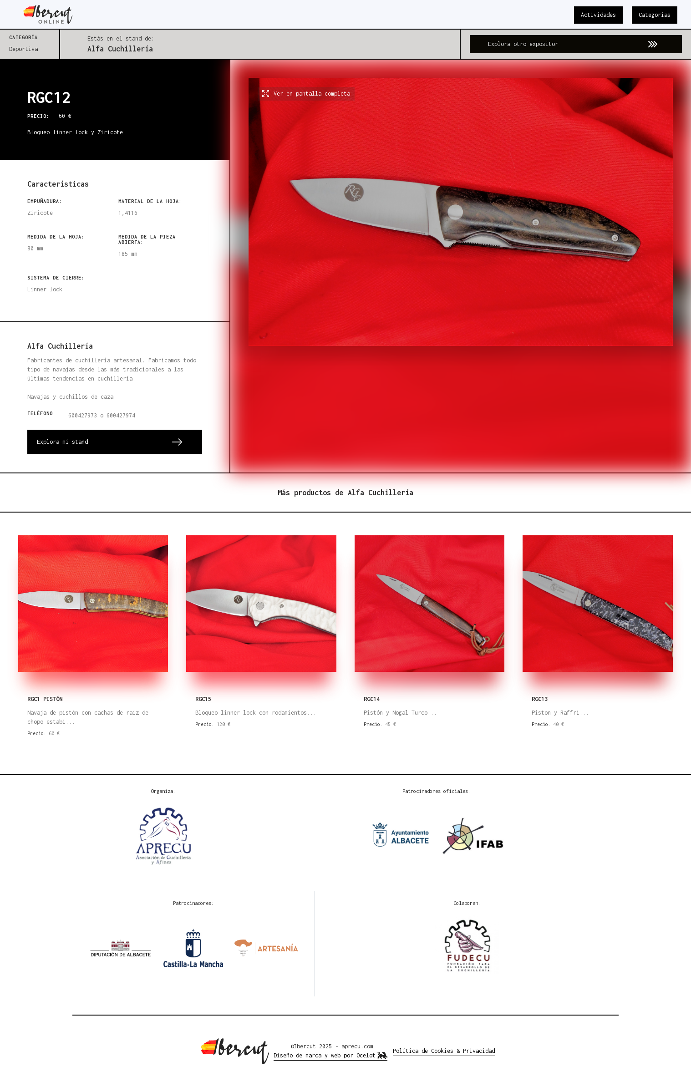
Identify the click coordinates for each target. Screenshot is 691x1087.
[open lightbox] (460, 266)
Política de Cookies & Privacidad (444, 1050)
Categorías (655, 14)
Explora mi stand (62, 441)
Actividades (598, 14)
